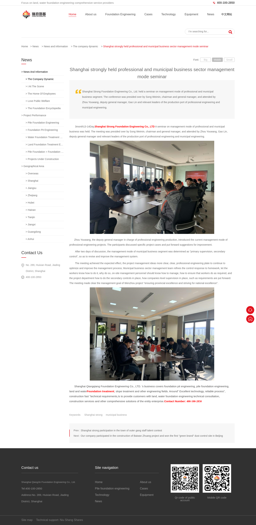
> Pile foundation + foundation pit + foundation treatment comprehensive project (45, 151)
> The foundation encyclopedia (43, 108)
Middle (217, 59)
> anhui (30, 239)
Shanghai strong (93, 414)
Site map (27, 519)
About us (90, 14)
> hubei (30, 202)
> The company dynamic (40, 79)
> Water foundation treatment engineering (45, 137)
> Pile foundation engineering (42, 122)
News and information (56, 46)
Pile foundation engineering (112, 488)
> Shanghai (32, 180)
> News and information (34, 71)
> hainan (31, 209)
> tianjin (30, 217)
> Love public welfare (38, 101)
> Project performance (33, 115)
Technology (168, 14)
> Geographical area (32, 166)
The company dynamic (85, 46)
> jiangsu (31, 188)
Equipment (191, 14)
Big (205, 59)
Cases (148, 14)
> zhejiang (31, 195)
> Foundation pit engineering (42, 129)
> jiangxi (31, 224)
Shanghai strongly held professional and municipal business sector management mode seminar (155, 46)
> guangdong (33, 231)
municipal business (116, 414)
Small (229, 59)
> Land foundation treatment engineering (45, 144)
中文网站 (226, 14)
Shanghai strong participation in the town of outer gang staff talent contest (121, 430)
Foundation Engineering (120, 14)
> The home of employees (41, 93)
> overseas (32, 173)
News (210, 14)
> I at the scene (35, 86)
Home (72, 14)
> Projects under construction (42, 159)
